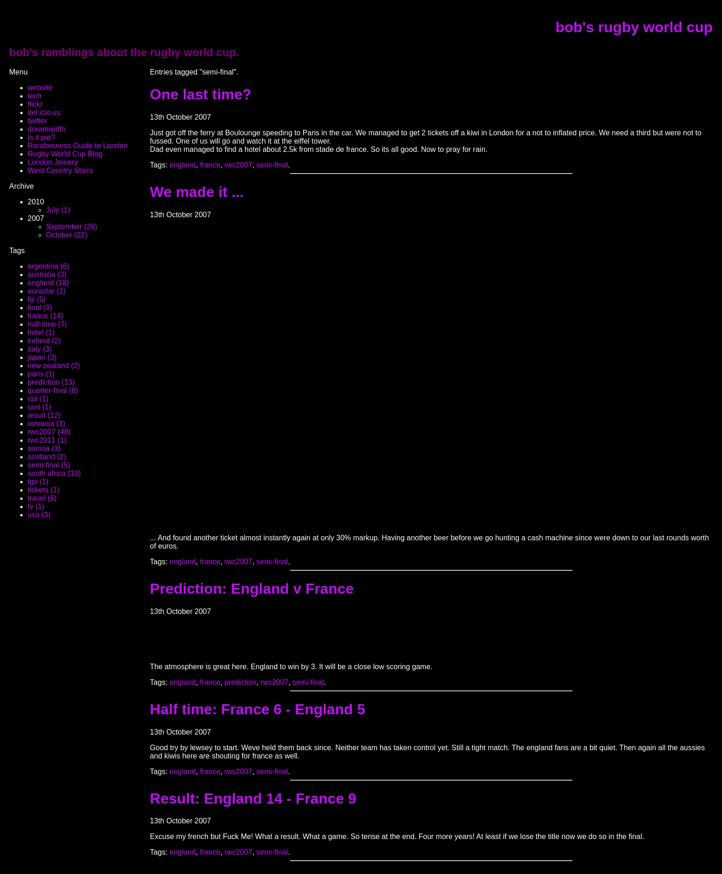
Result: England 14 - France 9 (253, 798)
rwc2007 (238, 165)
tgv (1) (38, 482)
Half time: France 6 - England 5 (258, 709)
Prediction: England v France (252, 588)
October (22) (66, 235)
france (210, 165)
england (182, 165)
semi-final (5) (49, 465)
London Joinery (53, 162)
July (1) (58, 210)
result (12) (44, 415)
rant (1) (40, 407)
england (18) (48, 283)
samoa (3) (44, 448)
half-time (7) (47, 324)
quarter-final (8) (53, 390)
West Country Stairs (60, 170)
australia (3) (47, 274)
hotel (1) (41, 332)
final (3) (40, 308)
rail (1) (38, 399)
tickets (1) (43, 490)
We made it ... (197, 192)
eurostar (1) (47, 291)
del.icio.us (44, 112)
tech (34, 96)
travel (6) (42, 498)
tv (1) (36, 506)
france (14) (45, 316)
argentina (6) (49, 266)
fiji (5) (37, 299)
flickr (35, 104)
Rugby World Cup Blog (65, 154)
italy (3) (40, 349)
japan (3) (42, 357)
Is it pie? (41, 137)
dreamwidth (47, 129)
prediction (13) (51, 382)
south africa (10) (54, 473)
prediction (240, 682)
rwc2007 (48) (49, 432)
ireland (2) (44, 341)
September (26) (71, 227)
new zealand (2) (54, 366)
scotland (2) (47, 457)
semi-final (272, 165)
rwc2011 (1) (47, 440)
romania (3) (46, 424)
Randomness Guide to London (78, 146)
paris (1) (41, 374)
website (40, 88)
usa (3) (39, 515)
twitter (37, 121)
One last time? (201, 94)
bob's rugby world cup (634, 27)
